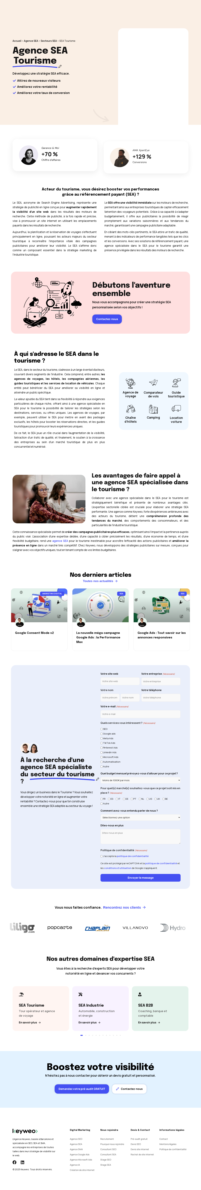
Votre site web (109, 673)
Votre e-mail (114, 706)
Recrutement (107, 1139)
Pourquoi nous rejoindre (112, 1144)
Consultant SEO (108, 1149)
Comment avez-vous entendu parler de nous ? (129, 810)
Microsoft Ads (110, 757)
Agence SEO (76, 1139)
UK (158, 798)
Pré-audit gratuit (139, 1139)
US (150, 798)
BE (166, 798)
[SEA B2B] (157, 1008)
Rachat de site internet (142, 1154)
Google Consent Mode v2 (34, 633)
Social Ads (94, 9)
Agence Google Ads (79, 1154)
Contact (134, 9)
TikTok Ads (109, 743)
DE (126, 798)
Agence (109, 9)
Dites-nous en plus (112, 825)
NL (142, 798)
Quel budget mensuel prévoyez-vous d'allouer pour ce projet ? (139, 773)
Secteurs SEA (49, 41)
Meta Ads (108, 738)
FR (104, 798)
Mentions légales (167, 1144)
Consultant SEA (108, 1154)
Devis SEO (136, 1144)
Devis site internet (140, 1149)
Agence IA (75, 1164)
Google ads (109, 733)
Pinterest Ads (110, 747)
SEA (80, 9)
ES (112, 798)
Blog (121, 9)
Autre (106, 766)
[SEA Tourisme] (38, 1008)
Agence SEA (31, 41)
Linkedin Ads (110, 752)
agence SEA (60, 541)
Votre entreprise (158, 674)
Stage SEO (105, 1159)
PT (134, 798)
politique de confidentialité (133, 856)
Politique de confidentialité (172, 1149)
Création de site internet (82, 1170)
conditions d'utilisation (117, 868)
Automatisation (111, 761)
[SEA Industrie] (97, 1008)
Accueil (17, 41)
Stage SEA (105, 1164)
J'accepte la (126, 856)
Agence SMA (76, 1149)
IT (119, 798)
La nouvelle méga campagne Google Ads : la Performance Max (98, 638)
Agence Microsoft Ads (81, 1159)
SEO (70, 9)
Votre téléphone (151, 690)
